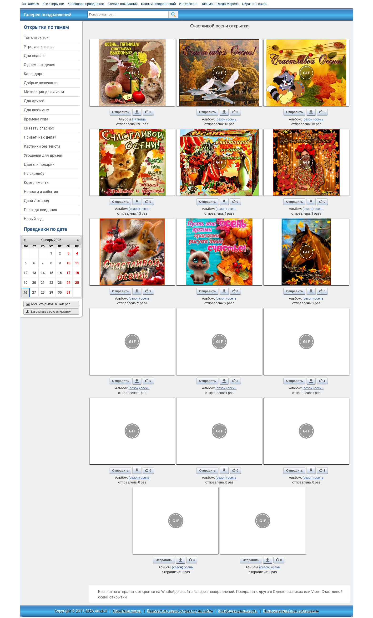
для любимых (36, 110)
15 (51, 273)
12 (25, 273)
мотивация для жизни (44, 92)
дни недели (34, 55)
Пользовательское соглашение (290, 611)
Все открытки (53, 4)
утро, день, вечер (39, 46)
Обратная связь (254, 4)
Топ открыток (36, 37)
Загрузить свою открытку (48, 311)
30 (60, 292)
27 (34, 292)
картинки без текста (42, 146)
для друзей (34, 101)
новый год (33, 219)
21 (43, 283)
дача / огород (36, 200)
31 (68, 292)
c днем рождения (39, 64)
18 (77, 273)
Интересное (188, 4)
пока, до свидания (40, 210)
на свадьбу (34, 173)
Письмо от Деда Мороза (220, 4)
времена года (36, 119)
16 (60, 273)
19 (25, 283)
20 (34, 283)
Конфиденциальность (237, 611)
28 (43, 292)
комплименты (36, 182)
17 (68, 273)
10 (68, 263)
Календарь (33, 74)
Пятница (139, 119)
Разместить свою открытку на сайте (179, 611)
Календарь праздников (85, 4)
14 (43, 273)
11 (77, 263)
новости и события (41, 191)
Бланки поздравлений (158, 4)
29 (51, 292)
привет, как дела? (40, 137)
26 (25, 293)
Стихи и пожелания (122, 4)
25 (77, 283)
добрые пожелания (41, 83)
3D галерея (30, 4)
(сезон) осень (226, 119)
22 (51, 283)
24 (68, 283)
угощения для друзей (43, 155)
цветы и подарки (39, 164)
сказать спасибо (39, 128)
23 (60, 283)
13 (34, 273)
